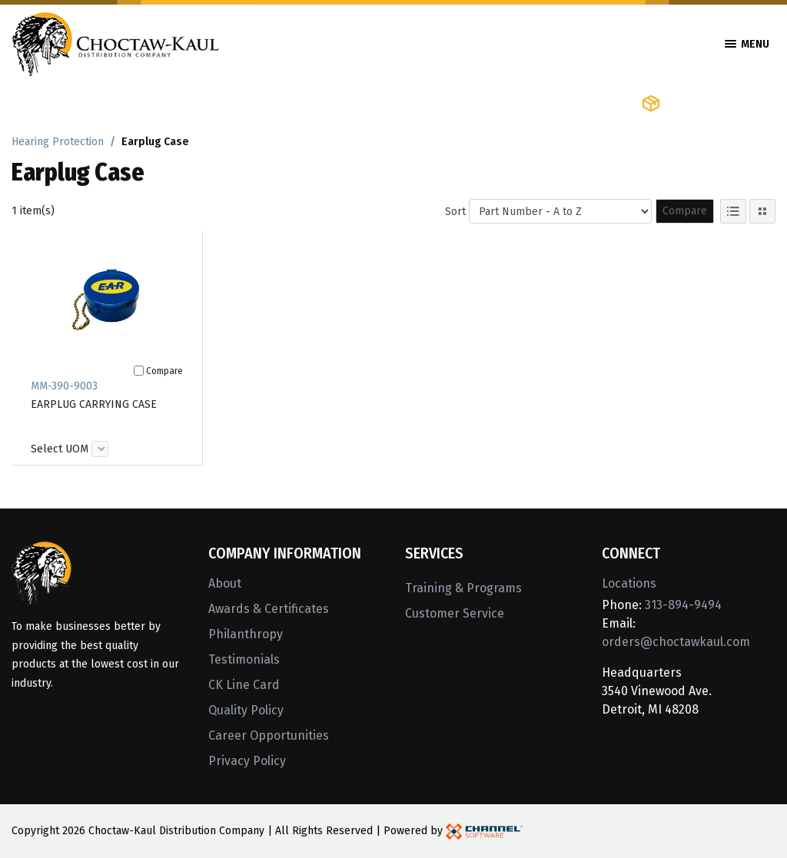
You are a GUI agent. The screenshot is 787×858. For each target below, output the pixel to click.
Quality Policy (246, 710)
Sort (455, 211)
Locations (629, 583)
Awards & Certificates (268, 608)
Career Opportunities (268, 735)
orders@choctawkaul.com (676, 641)
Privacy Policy (247, 761)
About (224, 583)
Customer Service (454, 613)
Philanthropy (245, 634)
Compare (684, 210)
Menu (747, 44)
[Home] (115, 42)
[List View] (733, 211)
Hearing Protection (58, 141)
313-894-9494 (683, 605)
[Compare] (139, 371)
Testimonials (244, 659)
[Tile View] (762, 211)
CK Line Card (244, 684)
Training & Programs (463, 588)
